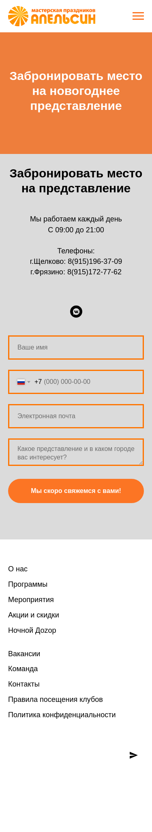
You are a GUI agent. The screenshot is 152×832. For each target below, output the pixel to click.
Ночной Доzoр (32, 630)
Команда (23, 669)
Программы (27, 584)
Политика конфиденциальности (62, 715)
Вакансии (24, 654)
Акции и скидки (33, 615)
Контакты (24, 684)
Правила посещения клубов (55, 699)
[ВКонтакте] (76, 311)
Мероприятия (31, 600)
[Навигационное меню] (138, 16)
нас (21, 569)
